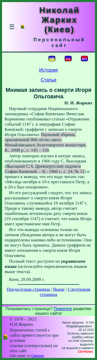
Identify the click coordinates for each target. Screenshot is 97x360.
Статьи (48, 80)
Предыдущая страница (28, 289)
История (48, 70)
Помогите (63, 309)
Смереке (37, 356)
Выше (58, 289)
